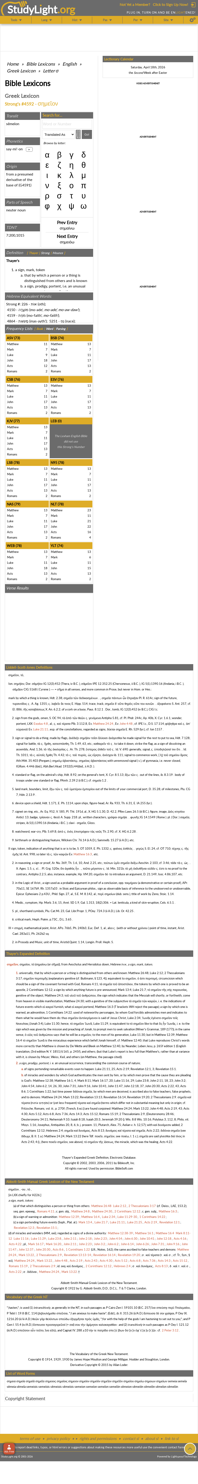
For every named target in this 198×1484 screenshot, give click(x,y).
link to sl (171, 1438)
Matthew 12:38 (43, 1080)
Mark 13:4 (124, 990)
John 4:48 (156, 1108)
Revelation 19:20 (138, 1097)
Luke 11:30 (52, 1023)
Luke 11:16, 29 (124, 1080)
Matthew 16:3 (104, 1007)
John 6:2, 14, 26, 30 (49, 1086)
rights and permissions (97, 1438)
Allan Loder (120, 1365)
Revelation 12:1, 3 (142, 1069)
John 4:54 (27, 1086)
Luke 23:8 (142, 1080)
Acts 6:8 (48, 1114)
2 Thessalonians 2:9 (163, 1097)
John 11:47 (115, 1086)
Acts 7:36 (61, 1114)
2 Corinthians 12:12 (39, 990)
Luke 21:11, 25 (105, 1069)
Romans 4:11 (89, 984)
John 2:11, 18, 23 (161, 1080)
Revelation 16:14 (115, 1097)
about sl (151, 1438)
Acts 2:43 (27, 1142)
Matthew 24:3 (54, 995)
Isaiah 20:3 (93, 1119)
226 (25, 304)
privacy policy (58, 1438)
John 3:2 (180, 1080)
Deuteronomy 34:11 (34, 1119)
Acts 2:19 (122, 1069)
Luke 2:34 (134, 1018)
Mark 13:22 (71, 1097)
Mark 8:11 (84, 1080)
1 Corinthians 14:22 (59, 1012)
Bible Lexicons (40, 64)
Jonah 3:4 (36, 1023)
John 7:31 (69, 1086)
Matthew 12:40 (131, 1040)
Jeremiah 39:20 (112, 1119)
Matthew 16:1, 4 (65, 1080)
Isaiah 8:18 (78, 1119)
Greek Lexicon (21, 70)
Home (13, 64)
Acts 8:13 (98, 1130)
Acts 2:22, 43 (170, 1086)
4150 (11, 309)
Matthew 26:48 (138, 973)
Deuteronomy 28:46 (160, 1114)
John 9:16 (83, 1086)
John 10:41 (99, 1086)
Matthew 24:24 (52, 1097)
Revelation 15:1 (166, 1069)
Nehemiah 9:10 (59, 1119)
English (69, 64)
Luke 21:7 (139, 990)
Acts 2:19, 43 (173, 1108)
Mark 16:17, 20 (102, 1080)
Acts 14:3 (75, 1114)
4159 (11, 315)
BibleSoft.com (124, 1168)
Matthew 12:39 (164, 1034)
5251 (53, 321)
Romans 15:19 (108, 1114)
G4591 (25, 185)
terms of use (30, 1438)
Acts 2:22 (152, 1130)
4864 (11, 321)
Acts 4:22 (166, 1142)
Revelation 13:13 (91, 1097)
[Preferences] (193, 20)
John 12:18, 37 (134, 1086)
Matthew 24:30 (74, 1001)
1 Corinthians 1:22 (39, 1091)
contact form (176, 1447)
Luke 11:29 (100, 1023)
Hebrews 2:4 (54, 1130)
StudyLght (32, 9)
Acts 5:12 (35, 1114)
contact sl (131, 1438)
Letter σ (51, 70)
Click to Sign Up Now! (170, 4)
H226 (36, 1195)
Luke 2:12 (156, 973)
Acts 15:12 (90, 1114)
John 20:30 (152, 1086)
